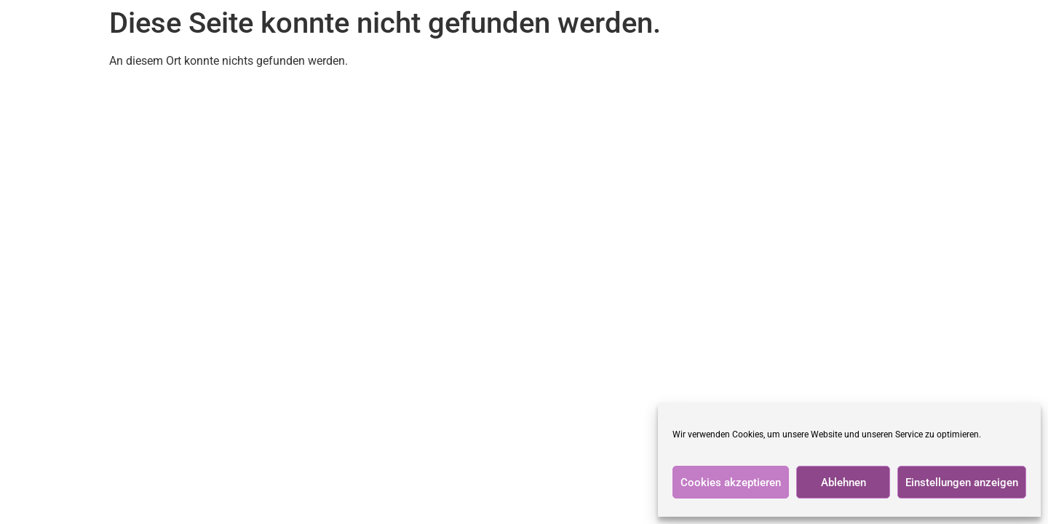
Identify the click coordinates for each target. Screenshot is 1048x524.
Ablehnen (843, 482)
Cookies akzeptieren (730, 482)
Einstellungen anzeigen (961, 482)
